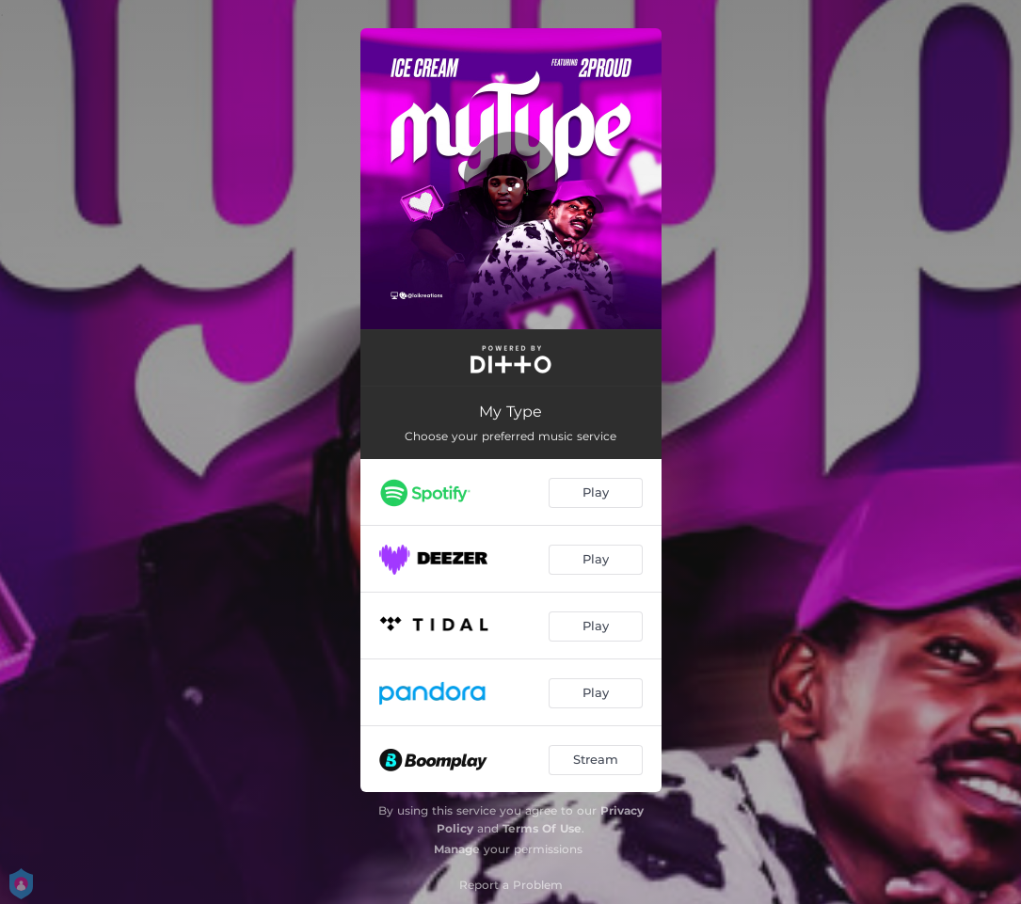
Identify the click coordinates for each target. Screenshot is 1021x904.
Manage (457, 849)
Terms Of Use (542, 828)
